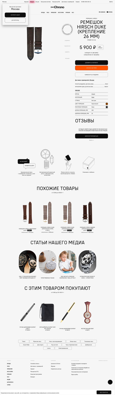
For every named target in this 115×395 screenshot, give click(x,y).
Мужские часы (37, 341)
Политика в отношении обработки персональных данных (80, 368)
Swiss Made (26, 345)
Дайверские (88, 345)
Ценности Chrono (55, 363)
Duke (93, 97)
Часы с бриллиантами (71, 345)
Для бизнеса (10, 382)
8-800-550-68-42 (86, 1)
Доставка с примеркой (68, 1)
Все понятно (104, 392)
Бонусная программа (36, 374)
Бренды (43, 12)
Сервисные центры (56, 369)
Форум (32, 1)
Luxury (49, 348)
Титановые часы (88, 341)
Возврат (33, 377)
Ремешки (68, 12)
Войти (111, 1)
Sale (73, 12)
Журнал (26, 1)
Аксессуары (61, 12)
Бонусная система (46, 1)
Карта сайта (74, 374)
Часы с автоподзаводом (55, 341)
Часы (48, 12)
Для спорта (40, 345)
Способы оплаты (35, 363)
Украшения (53, 12)
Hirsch (93, 94)
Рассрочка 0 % (34, 371)
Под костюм (54, 345)
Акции (37, 1)
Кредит (32, 369)
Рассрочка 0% (56, 1)
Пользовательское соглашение (79, 372)
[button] (5, 2)
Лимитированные (63, 348)
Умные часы (73, 341)
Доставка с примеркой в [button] (84, 80)
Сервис (78, 1)
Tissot (23, 341)
